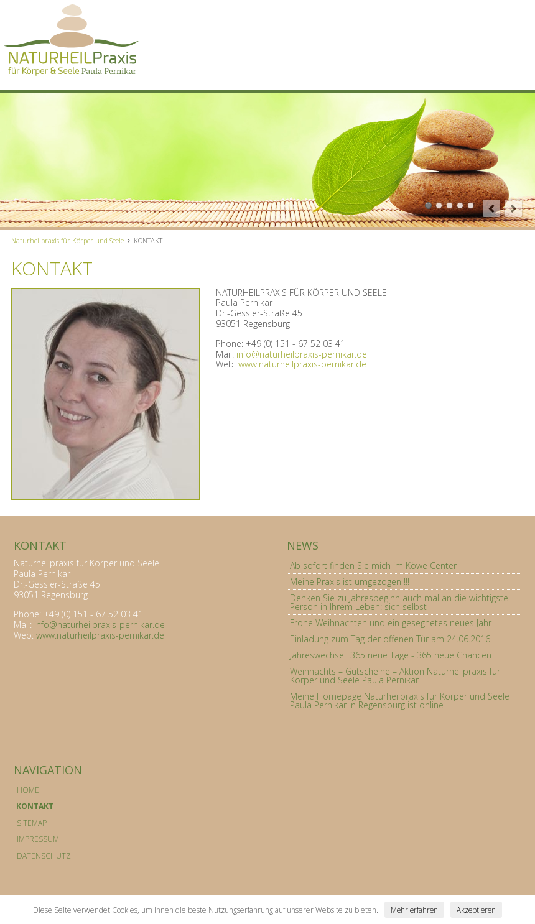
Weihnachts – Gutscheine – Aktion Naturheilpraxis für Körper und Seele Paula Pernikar (395, 675)
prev (491, 208)
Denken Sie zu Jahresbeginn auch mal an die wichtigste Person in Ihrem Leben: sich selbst (399, 602)
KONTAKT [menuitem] (35, 806)
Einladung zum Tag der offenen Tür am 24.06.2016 (390, 639)
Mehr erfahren (414, 910)
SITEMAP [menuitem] (32, 823)
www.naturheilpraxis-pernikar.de (302, 364)
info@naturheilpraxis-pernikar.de (301, 354)
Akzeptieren (476, 910)
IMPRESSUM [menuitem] (38, 839)
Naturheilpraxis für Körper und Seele (67, 240)
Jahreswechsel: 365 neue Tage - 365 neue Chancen (390, 655)
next (513, 208)
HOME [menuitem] (28, 790)
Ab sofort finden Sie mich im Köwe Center (373, 565)
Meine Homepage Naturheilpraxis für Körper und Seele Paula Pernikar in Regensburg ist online (399, 700)
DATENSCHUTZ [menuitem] (44, 856)
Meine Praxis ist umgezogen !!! (349, 582)
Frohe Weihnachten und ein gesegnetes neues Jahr (390, 623)
